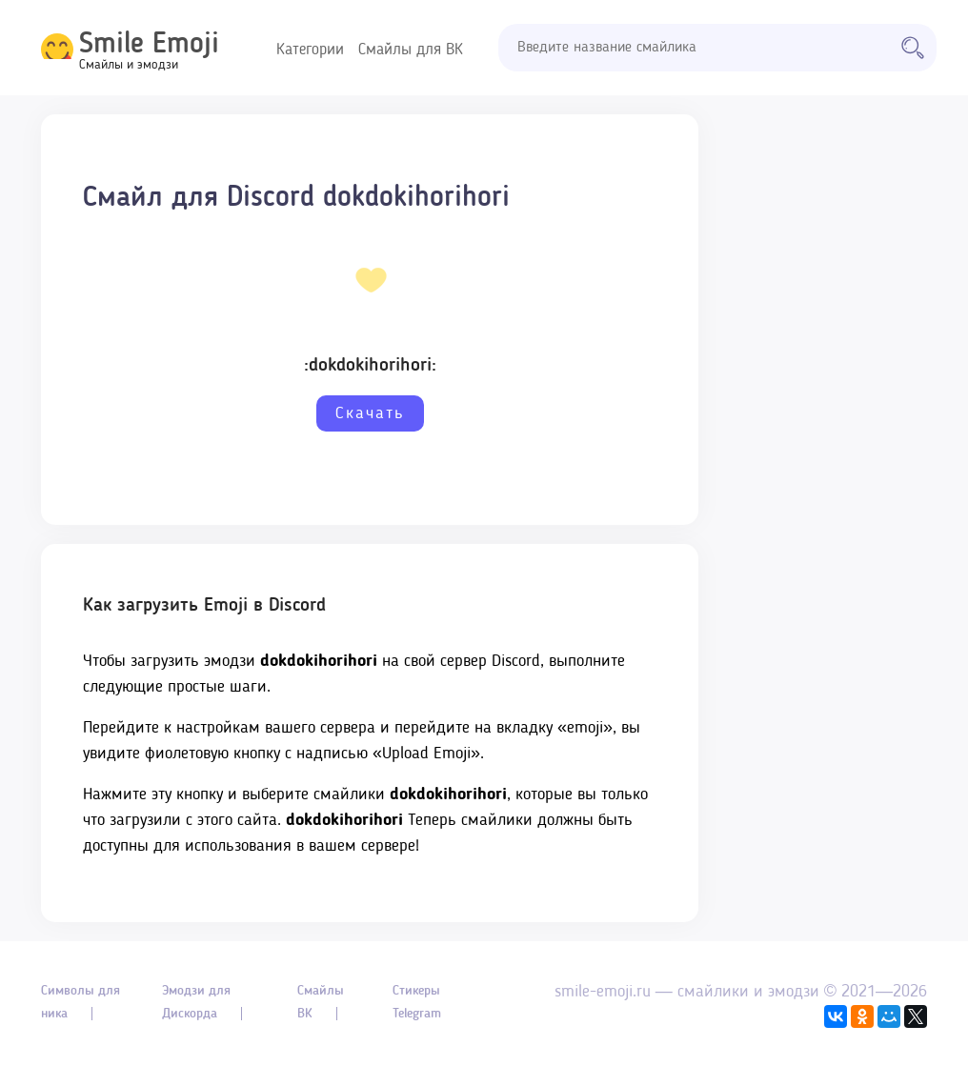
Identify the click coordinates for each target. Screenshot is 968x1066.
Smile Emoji (149, 44)
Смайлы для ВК (410, 50)
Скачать (370, 413)
